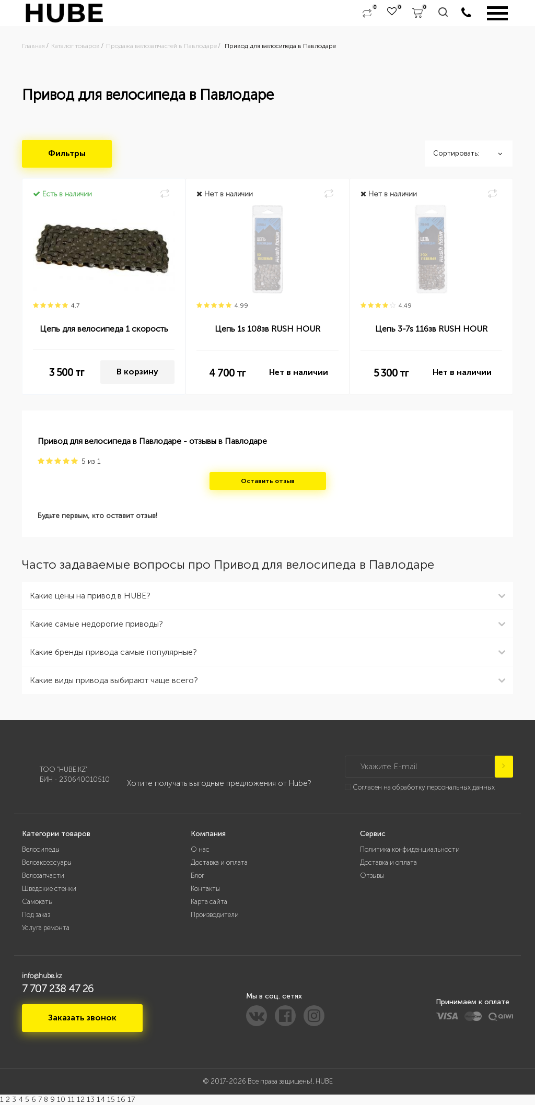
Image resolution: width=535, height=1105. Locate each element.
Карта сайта (209, 902)
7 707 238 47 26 (58, 988)
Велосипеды (41, 849)
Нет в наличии (298, 372)
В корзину (137, 372)
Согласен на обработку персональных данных (424, 787)
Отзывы (372, 875)
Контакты (205, 888)
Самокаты (37, 902)
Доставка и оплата (219, 862)
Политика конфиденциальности (410, 849)
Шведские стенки (49, 888)
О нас (200, 849)
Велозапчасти (43, 875)
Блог (197, 875)
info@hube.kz (42, 976)
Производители (215, 915)
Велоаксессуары (47, 862)
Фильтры (67, 153)
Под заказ (36, 915)
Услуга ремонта (45, 928)
